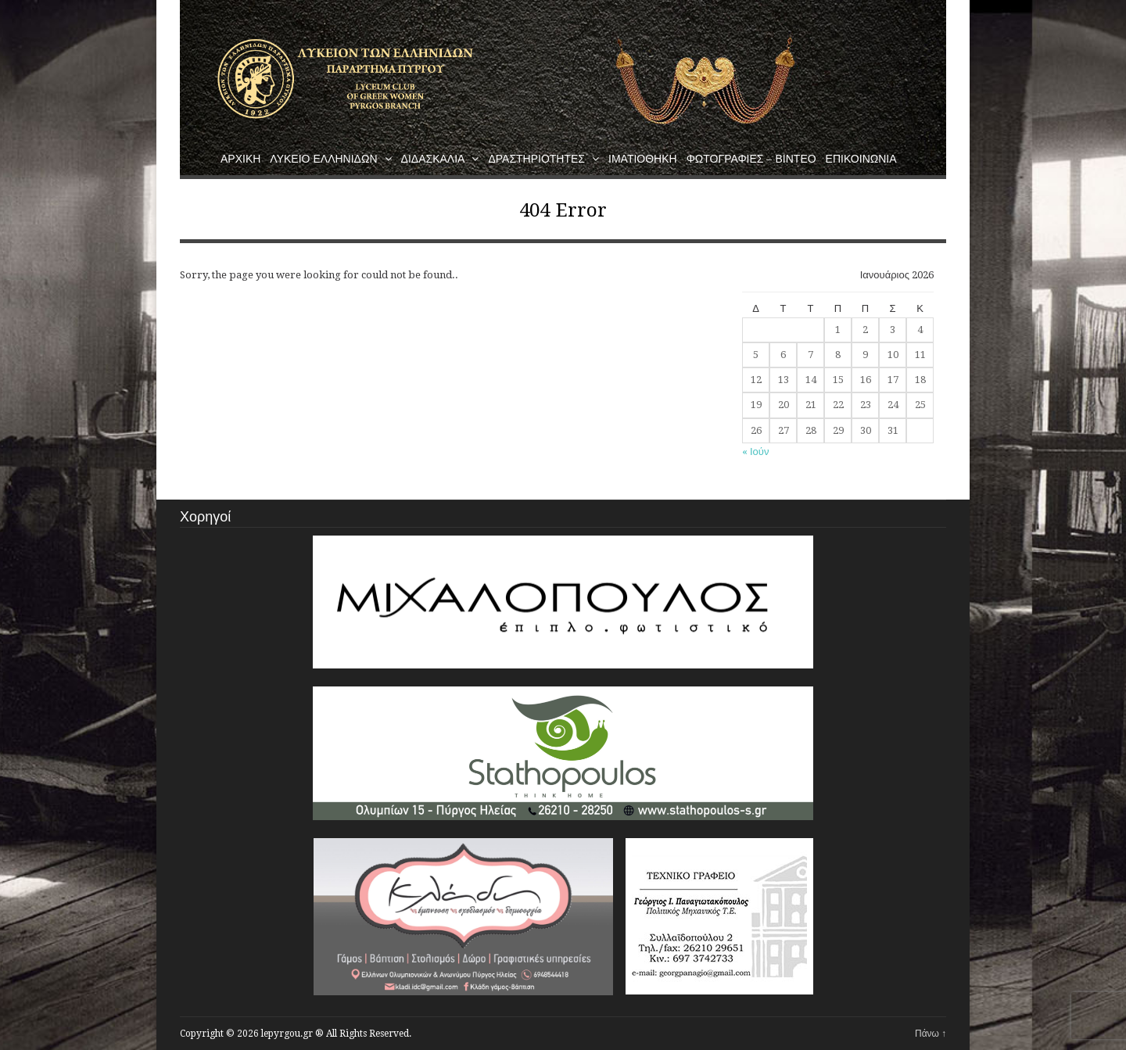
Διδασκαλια (440, 158)
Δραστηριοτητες (543, 158)
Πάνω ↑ (930, 1033)
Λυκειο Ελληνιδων (330, 158)
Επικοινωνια (861, 158)
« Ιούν (755, 451)
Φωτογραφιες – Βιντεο (751, 158)
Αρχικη (240, 158)
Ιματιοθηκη (642, 158)
